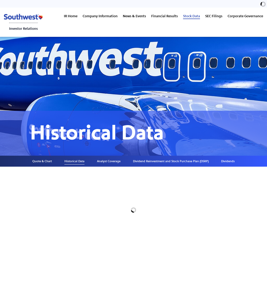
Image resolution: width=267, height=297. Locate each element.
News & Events (134, 16)
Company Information (100, 16)
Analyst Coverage (108, 161)
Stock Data (191, 16)
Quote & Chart (42, 161)
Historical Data (74, 161)
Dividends (228, 161)
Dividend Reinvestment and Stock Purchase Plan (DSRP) (171, 161)
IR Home (70, 16)
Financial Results (164, 16)
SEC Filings (213, 16)
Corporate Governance (245, 16)
